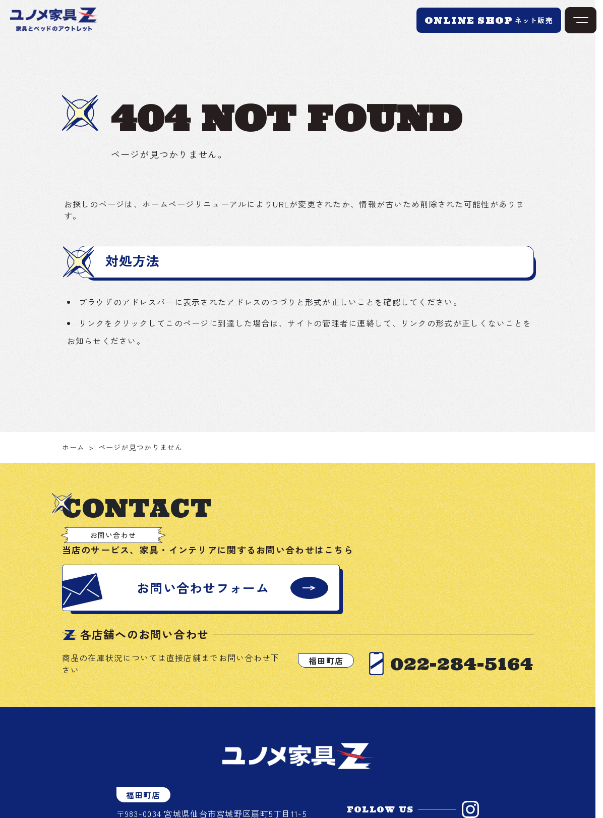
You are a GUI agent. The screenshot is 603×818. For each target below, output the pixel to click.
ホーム (73, 447)
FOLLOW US (380, 809)
